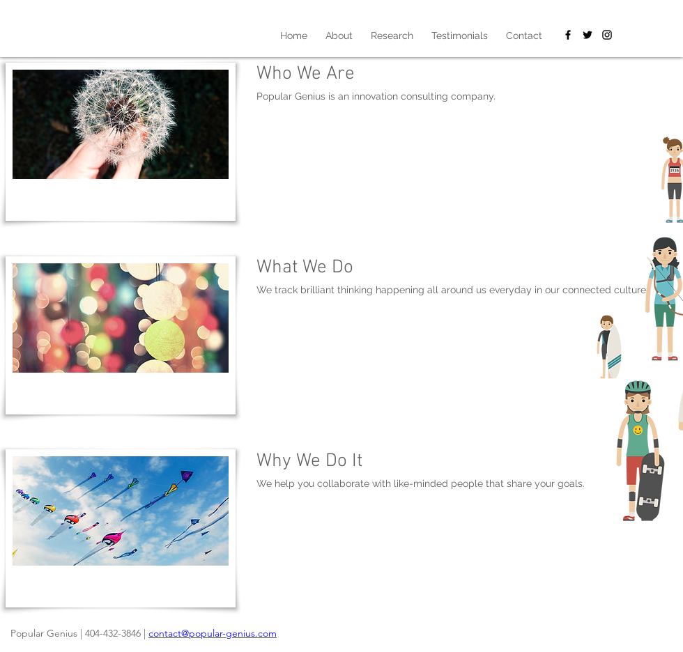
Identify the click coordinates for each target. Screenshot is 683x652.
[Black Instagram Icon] (607, 35)
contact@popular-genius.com (212, 633)
